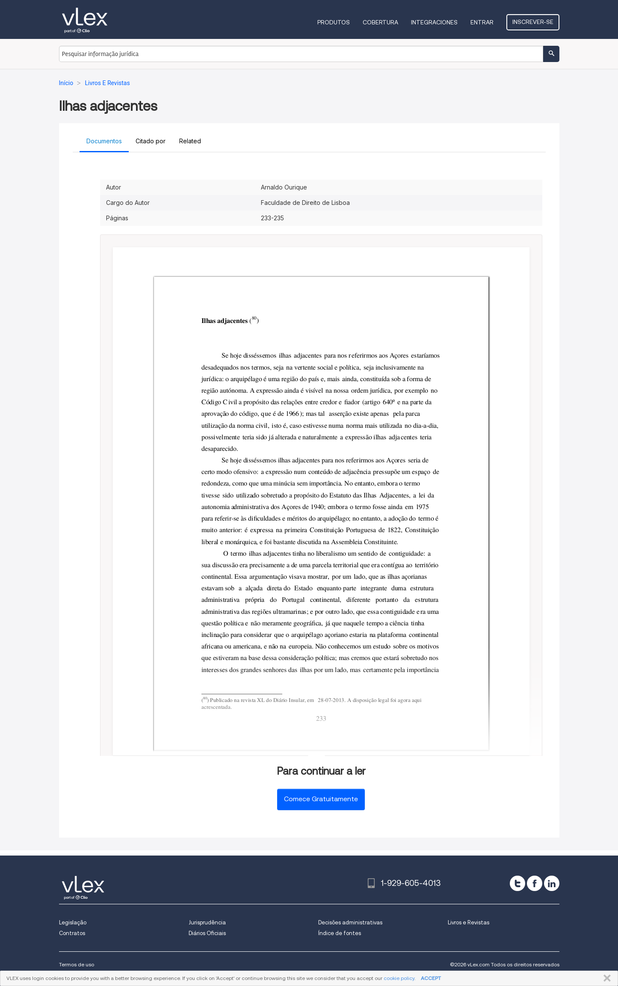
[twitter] (517, 883)
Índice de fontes (339, 933)
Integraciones (434, 22)
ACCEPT (431, 978)
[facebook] (534, 883)
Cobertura (380, 22)
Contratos (72, 933)
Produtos (333, 22)
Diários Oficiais (207, 933)
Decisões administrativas (350, 922)
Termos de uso (76, 964)
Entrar (482, 22)
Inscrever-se (532, 21)
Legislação (72, 922)
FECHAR (605, 978)
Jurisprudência (207, 922)
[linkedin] (551, 883)
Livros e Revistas (468, 922)
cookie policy (399, 978)
